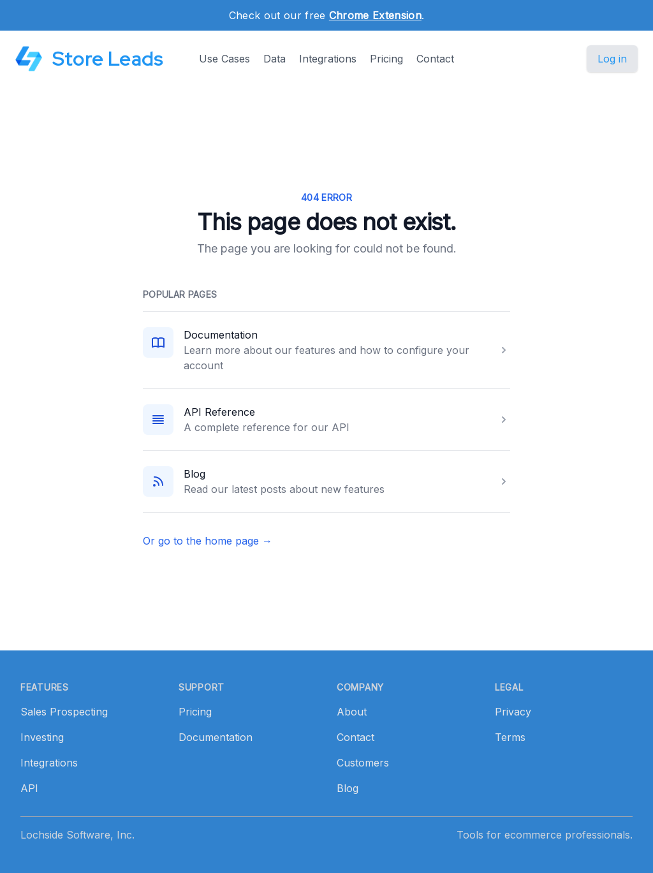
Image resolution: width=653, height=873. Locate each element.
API (29, 788)
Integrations (327, 58)
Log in (612, 58)
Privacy (513, 711)
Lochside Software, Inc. (77, 834)
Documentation (221, 334)
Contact (435, 58)
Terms (510, 737)
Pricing (386, 58)
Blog (194, 473)
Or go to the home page (207, 540)
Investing (42, 737)
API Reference (219, 412)
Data (274, 58)
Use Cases (224, 58)
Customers (363, 762)
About (352, 711)
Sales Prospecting (64, 711)
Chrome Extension (375, 15)
